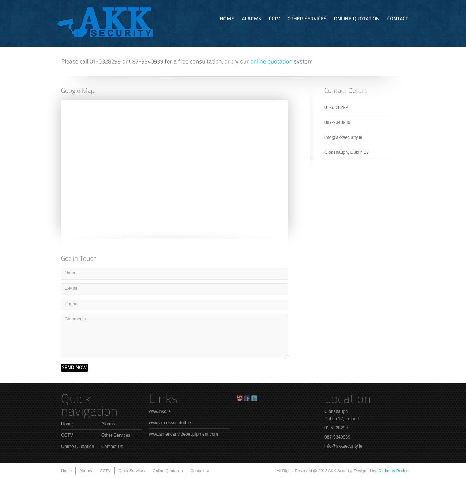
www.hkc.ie (160, 411)
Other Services (115, 435)
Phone (71, 303)
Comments (75, 319)
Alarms (108, 423)
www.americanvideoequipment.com (183, 434)
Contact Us (112, 446)
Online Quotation (77, 446)
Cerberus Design (393, 470)
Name (70, 273)
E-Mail (71, 288)
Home (67, 423)
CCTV (67, 435)
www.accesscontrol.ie (170, 422)
